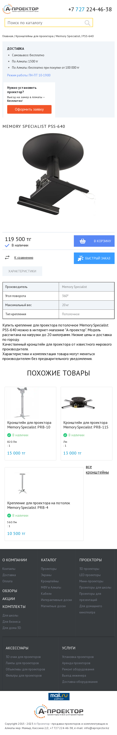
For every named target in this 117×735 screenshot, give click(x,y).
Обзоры (9, 591)
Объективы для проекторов (25, 669)
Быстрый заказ (97, 258)
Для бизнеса (11, 622)
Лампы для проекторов (22, 663)
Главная (7, 36)
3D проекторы (89, 569)
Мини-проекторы (91, 581)
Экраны (46, 575)
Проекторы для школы (95, 587)
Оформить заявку (29, 109)
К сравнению (23, 257)
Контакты (8, 569)
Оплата (7, 581)
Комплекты (13, 606)
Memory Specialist (68, 36)
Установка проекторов (78, 657)
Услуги (68, 648)
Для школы (10, 615)
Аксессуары (17, 648)
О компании (14, 560)
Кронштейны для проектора (34, 36)
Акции (8, 598)
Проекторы (49, 569)
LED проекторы (90, 575)
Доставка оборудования (80, 682)
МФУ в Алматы (51, 587)
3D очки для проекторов (23, 657)
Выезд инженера (74, 675)
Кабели (46, 594)
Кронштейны (50, 581)
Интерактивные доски (56, 600)
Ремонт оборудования (78, 669)
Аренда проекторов (76, 663)
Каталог (48, 560)
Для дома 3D (11, 628)
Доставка (9, 575)
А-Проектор (42, 723)
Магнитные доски (53, 606)
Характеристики (22, 271)
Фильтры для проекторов (24, 675)
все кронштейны (97, 469)
